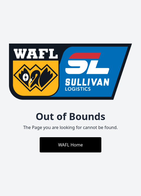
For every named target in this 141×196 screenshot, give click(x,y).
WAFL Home (70, 145)
